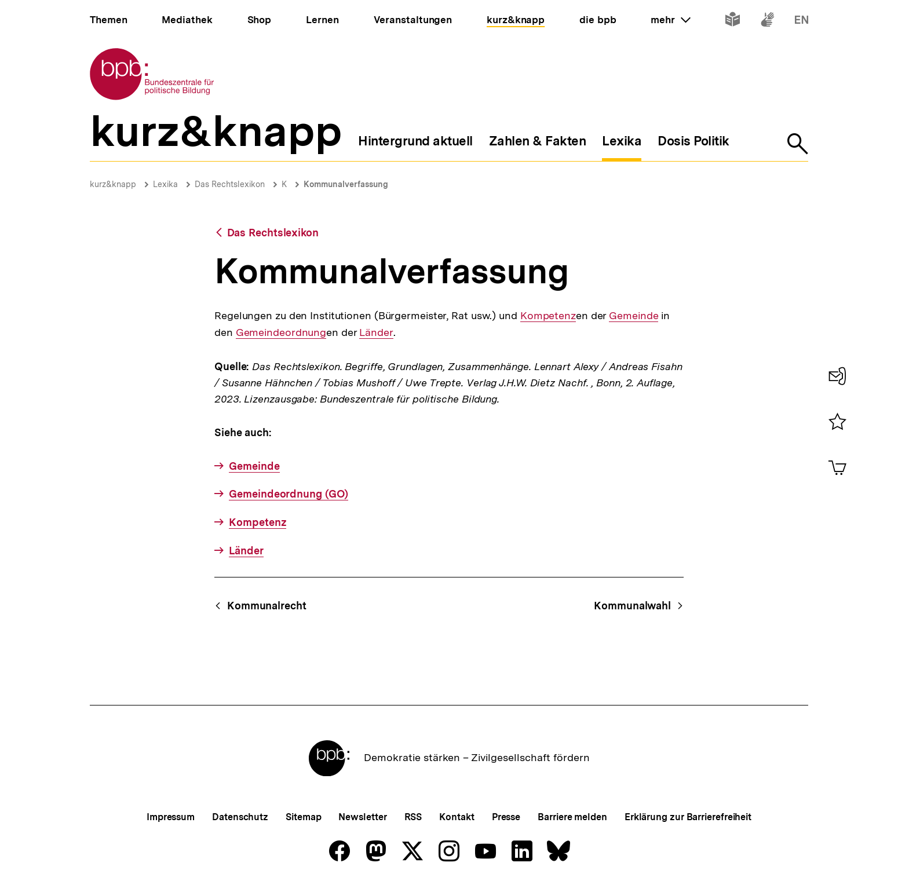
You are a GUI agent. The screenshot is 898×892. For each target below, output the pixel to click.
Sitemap (303, 816)
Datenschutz (240, 816)
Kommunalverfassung (346, 184)
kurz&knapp (113, 184)
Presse (506, 816)
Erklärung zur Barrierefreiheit (688, 816)
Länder (376, 332)
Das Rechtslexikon (230, 184)
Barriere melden (572, 816)
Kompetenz (548, 315)
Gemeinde (633, 315)
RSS (413, 816)
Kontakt (456, 816)
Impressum (171, 816)
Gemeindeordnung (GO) (288, 494)
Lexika (165, 184)
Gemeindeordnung (281, 332)
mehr (670, 19)
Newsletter (362, 816)
